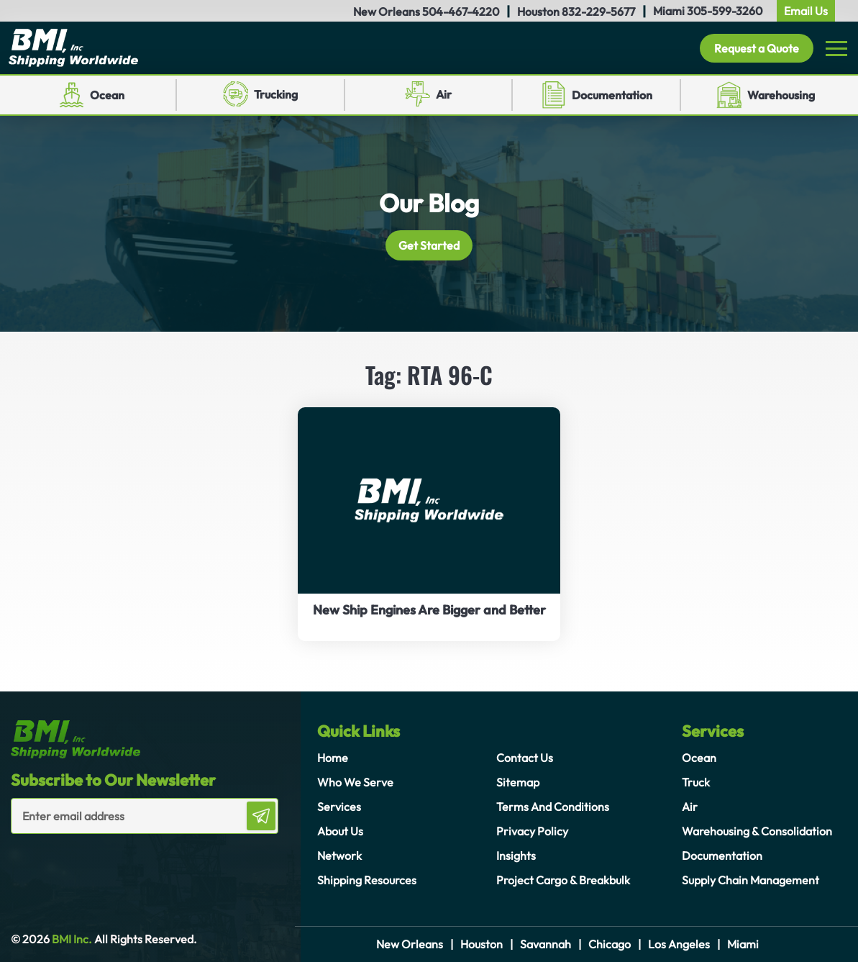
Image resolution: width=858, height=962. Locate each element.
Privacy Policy (532, 831)
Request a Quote (756, 48)
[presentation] (95, 862)
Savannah (545, 944)
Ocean (107, 95)
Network (339, 855)
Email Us (806, 11)
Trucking (276, 94)
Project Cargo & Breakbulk (563, 880)
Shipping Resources (366, 880)
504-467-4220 (460, 11)
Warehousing (781, 95)
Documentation (612, 95)
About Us (340, 831)
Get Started (429, 245)
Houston (481, 944)
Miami (743, 944)
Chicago (609, 944)
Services (339, 806)
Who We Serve (355, 782)
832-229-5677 (598, 11)
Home (332, 757)
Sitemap (517, 782)
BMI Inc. (71, 939)
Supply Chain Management (750, 880)
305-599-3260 (724, 11)
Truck (696, 782)
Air (444, 94)
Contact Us (524, 757)
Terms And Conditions (552, 806)
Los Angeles (679, 944)
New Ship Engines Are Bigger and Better (429, 610)
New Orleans (409, 944)
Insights (516, 855)
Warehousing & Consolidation (757, 831)
